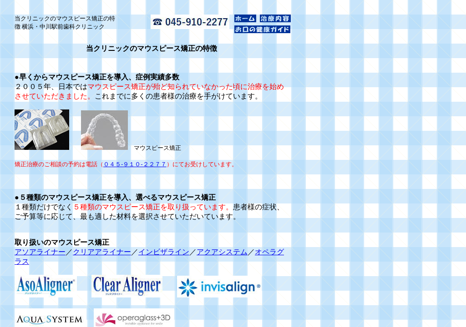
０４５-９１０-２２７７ (135, 164)
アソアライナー (40, 252)
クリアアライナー (102, 252)
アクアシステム (222, 252)
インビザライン (163, 252)
